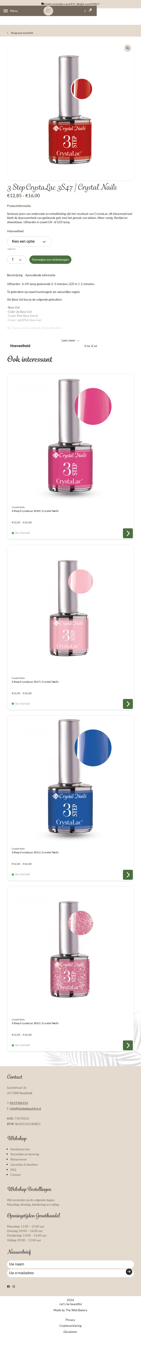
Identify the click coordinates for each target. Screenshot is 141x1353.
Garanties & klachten (24, 1173)
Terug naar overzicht (20, 37)
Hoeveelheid (15, 239)
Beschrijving (15, 283)
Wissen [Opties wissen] (15, 257)
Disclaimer (70, 1349)
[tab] (15, 284)
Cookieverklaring (70, 1343)
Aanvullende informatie (40, 283)
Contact (15, 1183)
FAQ (13, 1178)
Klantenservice (20, 1158)
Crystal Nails (18, 515)
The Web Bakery (76, 1327)
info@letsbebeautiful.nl (25, 1117)
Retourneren (18, 1168)
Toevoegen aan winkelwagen (50, 268)
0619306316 (19, 1111)
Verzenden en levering (24, 1163)
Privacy (70, 1337)
